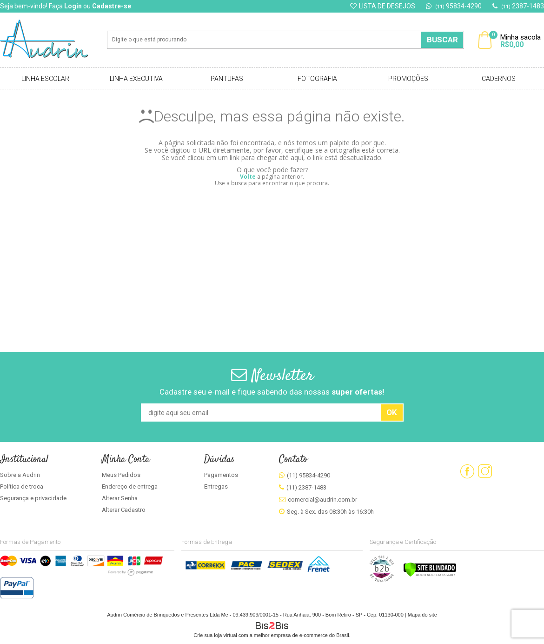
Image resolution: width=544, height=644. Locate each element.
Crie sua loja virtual (215, 635)
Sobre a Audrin (20, 474)
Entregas (216, 486)
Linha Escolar (45, 78)
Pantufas (227, 78)
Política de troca (21, 486)
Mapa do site (422, 614)
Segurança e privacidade (33, 498)
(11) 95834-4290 (308, 475)
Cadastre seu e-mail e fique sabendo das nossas (272, 391)
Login (73, 6)
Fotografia (317, 78)
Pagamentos (221, 474)
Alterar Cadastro (124, 509)
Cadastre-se (111, 6)
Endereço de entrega (130, 486)
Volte (248, 177)
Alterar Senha (120, 498)
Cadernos (499, 78)
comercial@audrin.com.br (322, 499)
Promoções (408, 78)
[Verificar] (430, 575)
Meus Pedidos (121, 474)
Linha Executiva (136, 78)
